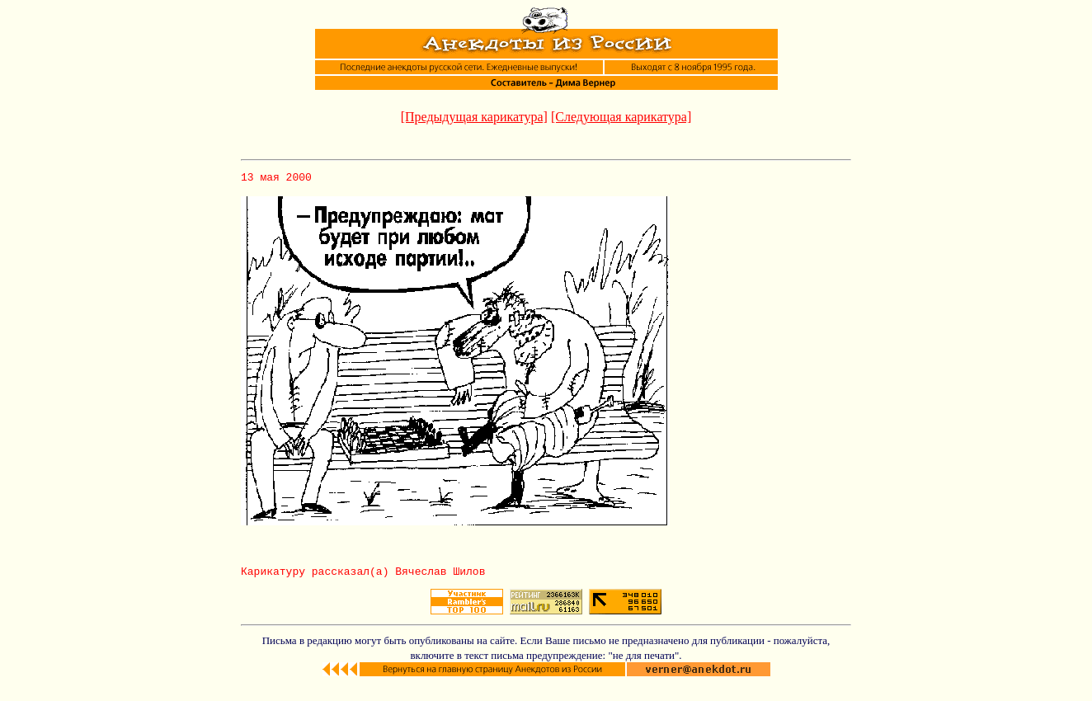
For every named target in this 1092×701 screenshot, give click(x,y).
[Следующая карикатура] (621, 117)
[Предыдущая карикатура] (474, 117)
